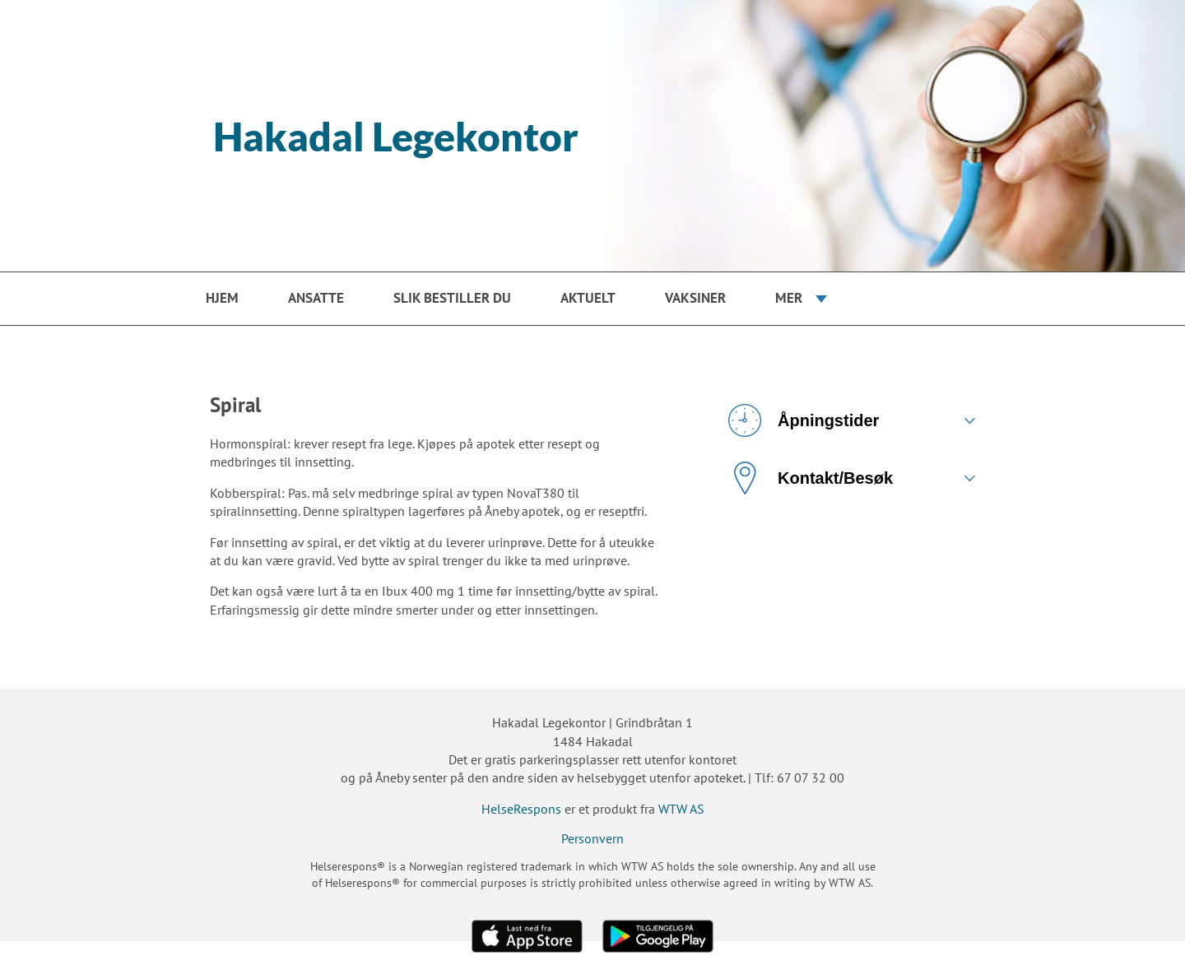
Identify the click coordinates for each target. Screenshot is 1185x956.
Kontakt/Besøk (810, 478)
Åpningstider (803, 420)
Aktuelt (588, 298)
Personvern (592, 838)
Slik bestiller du (452, 298)
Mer (788, 298)
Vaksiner (695, 298)
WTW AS (681, 809)
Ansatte (316, 298)
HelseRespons (521, 809)
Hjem (222, 298)
